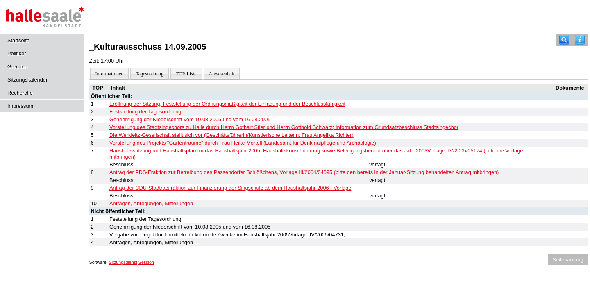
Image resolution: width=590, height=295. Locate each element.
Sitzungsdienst (123, 262)
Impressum (20, 106)
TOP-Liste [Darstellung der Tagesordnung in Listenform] (186, 74)
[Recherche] (564, 40)
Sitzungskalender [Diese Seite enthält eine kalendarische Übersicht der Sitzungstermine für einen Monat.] (27, 80)
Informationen (109, 74)
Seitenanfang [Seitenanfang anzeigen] (567, 259)
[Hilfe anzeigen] (580, 40)
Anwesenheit (222, 74)
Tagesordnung (149, 74)
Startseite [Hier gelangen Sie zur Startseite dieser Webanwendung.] (18, 40)
